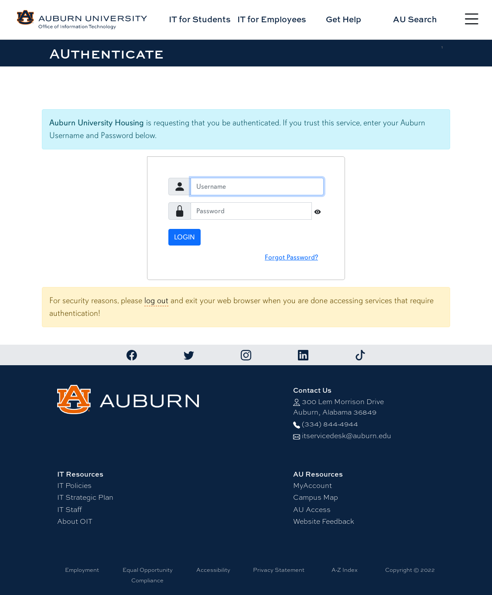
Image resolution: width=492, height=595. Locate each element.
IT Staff (69, 509)
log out (156, 300)
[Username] (257, 186)
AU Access (312, 509)
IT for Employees (271, 19)
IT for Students (200, 19)
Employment (82, 570)
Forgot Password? (291, 257)
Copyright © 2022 (410, 570)
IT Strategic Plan (85, 497)
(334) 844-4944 (330, 424)
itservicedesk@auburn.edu (346, 435)
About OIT (74, 521)
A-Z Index (344, 570)
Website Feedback (323, 521)
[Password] (251, 211)
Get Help (343, 19)
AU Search (415, 19)
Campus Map (315, 497)
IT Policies (74, 485)
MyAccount (312, 485)
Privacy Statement (278, 570)
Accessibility (213, 570)
